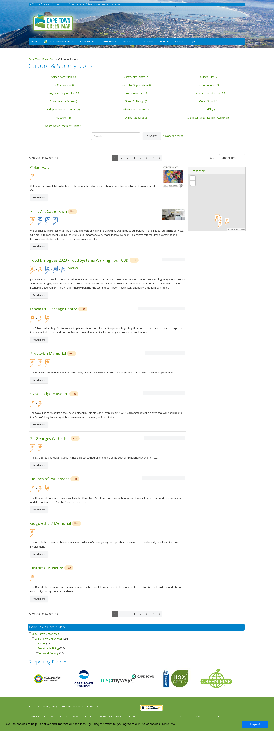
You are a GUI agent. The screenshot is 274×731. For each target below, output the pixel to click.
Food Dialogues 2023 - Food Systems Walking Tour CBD (79, 260)
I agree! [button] (255, 724)
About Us (164, 41)
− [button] (193, 183)
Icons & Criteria (89, 41)
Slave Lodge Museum (49, 393)
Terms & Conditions (71, 706)
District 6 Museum (46, 567)
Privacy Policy (49, 706)
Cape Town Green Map (45, 633)
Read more (39, 197)
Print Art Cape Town (48, 211)
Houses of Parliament (49, 478)
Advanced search (173, 136)
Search (179, 41)
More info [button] (168, 724)
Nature (42, 643)
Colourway (39, 167)
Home (34, 41)
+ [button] (193, 178)
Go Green (147, 41)
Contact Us (92, 706)
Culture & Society (48, 653)
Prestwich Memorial (48, 353)
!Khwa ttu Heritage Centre (53, 308)
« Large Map (197, 170)
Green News (110, 41)
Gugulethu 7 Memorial (50, 523)
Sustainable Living (48, 648)
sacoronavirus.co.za (108, 4)
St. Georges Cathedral (49, 438)
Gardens (73, 267)
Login (192, 41)
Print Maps (129, 41)
